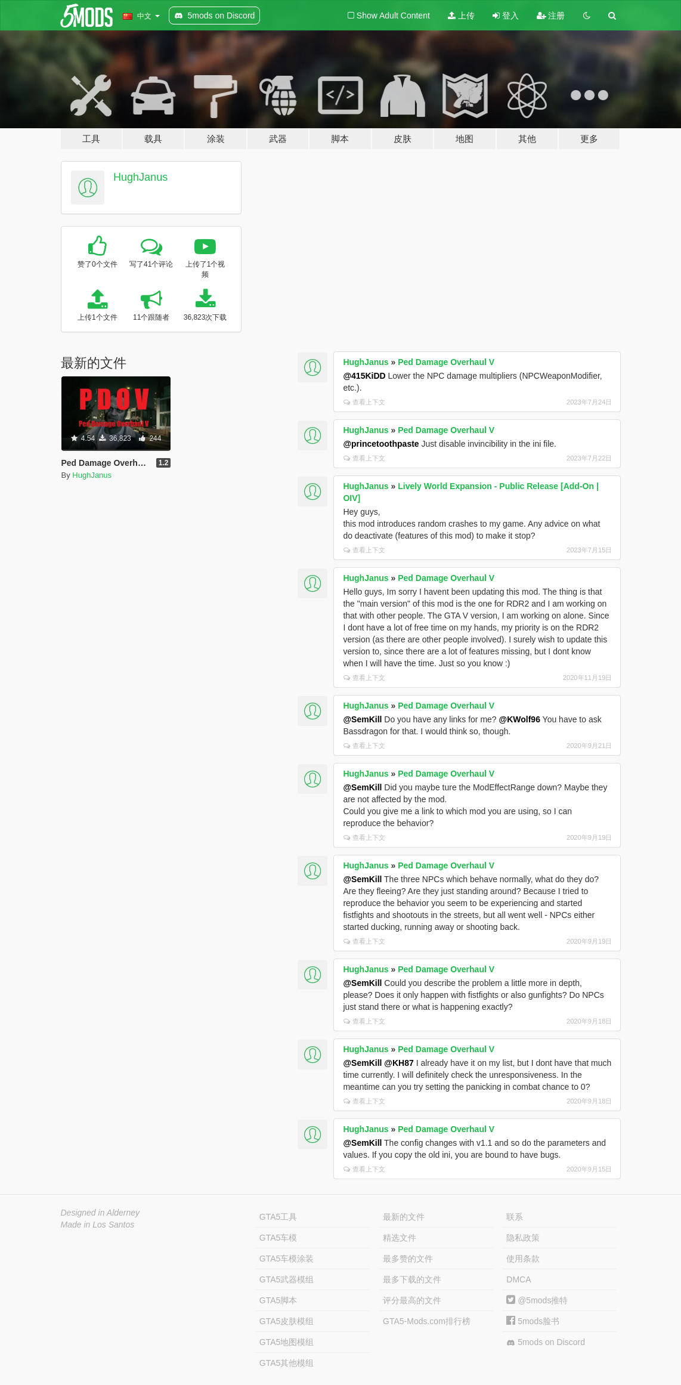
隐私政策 (523, 1237)
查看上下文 (364, 402)
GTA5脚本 (278, 1300)
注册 (551, 15)
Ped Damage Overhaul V (446, 362)
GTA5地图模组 (286, 1342)
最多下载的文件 (412, 1279)
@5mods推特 (537, 1300)
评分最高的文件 (412, 1300)
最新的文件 (404, 1217)
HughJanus (140, 177)
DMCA (518, 1279)
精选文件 (399, 1237)
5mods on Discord (545, 1342)
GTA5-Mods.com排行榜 (426, 1321)
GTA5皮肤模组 (286, 1321)
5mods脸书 (532, 1321)
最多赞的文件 (408, 1258)
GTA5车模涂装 (286, 1258)
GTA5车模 (278, 1237)
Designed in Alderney (100, 1212)
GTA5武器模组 (286, 1279)
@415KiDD (364, 376)
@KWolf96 (519, 719)
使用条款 (523, 1258)
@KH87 (398, 1063)
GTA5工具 (278, 1217)
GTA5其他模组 (286, 1363)
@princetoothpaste (381, 444)
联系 (514, 1217)
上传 (461, 15)
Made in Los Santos (98, 1224)
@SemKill (362, 719)
